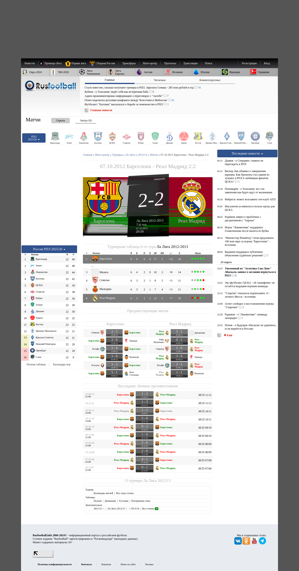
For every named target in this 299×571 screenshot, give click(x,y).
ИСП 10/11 (205, 411)
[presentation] (56, 120)
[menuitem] (104, 63)
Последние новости (247, 153)
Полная (98, 500)
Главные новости (101, 110)
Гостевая (123, 500)
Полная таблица (36, 364)
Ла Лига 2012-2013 (150, 220)
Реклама (149, 564)
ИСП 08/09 (205, 444)
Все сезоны (150, 508)
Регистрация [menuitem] (249, 63)
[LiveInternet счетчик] (43, 556)
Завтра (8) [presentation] (86, 120)
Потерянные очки (140, 500)
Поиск (208, 63)
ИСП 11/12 (205, 395)
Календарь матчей (103, 493)
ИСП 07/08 (205, 460)
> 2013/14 (133, 508)
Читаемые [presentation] (160, 80)
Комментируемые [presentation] (210, 80)
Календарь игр (61, 364)
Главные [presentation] (110, 79)
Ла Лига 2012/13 (157, 480)
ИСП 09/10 (205, 427)
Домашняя (110, 500)
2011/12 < (99, 508)
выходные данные (126, 538)
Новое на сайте (128, 564)
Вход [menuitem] (267, 63)
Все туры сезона (125, 493)
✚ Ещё (227, 335)
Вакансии (106, 564)
